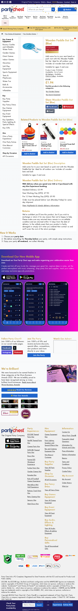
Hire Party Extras (9, 142)
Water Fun (7, 81)
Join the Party (39, 355)
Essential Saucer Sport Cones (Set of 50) (29, 145)
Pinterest (68, 106)
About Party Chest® (69, 436)
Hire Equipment (13, 17)
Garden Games (9, 53)
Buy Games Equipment (7, 109)
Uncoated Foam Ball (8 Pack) (67, 145)
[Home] (2, 34)
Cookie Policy (67, 471)
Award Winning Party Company (12, 29)
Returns (64, 458)
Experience (57, 605)
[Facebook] (2, 2)
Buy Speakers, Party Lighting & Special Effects (9, 122)
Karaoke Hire (31, 475)
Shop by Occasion (65, 17)
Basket (70, 9)
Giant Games (8, 56)
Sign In (73, 2)
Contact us (25, 609)
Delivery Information (69, 455)
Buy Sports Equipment (53, 95)
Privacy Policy (67, 468)
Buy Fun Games (35, 17)
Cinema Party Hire (33, 447)
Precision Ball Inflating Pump (46, 145)
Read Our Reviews (19, 390)
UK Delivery (50, 74)
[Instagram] (7, 2)
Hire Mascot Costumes (8, 146)
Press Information (68, 451)
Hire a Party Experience (5, 17)
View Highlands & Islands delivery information (40, 205)
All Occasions (8, 156)
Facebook (52, 106)
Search (39, 605)
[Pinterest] (10, 2)
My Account (66, 479)
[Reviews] (57, 2)
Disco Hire (30, 456)
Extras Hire (67, 605)
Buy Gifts (58, 17)
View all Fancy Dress (52, 490)
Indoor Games (8, 59)
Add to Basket (29, 154)
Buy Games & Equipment (13, 34)
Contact (67, 2)
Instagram (7, 352)
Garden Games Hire (34, 472)
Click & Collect (51, 76)
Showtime (6, 63)
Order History (67, 483)
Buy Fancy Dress (28, 17)
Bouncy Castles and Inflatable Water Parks (9, 46)
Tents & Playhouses (7, 76)
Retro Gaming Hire (33, 497)
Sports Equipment (10, 72)
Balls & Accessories (7, 86)
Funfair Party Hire (33, 468)
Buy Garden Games (29, 34)
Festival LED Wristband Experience (31, 462)
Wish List (65, 486)
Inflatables (7, 90)
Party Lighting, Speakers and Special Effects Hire (51, 443)
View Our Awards (19, 395)
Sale (5, 23)
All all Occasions (51, 480)
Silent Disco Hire (33, 504)
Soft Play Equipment (7, 67)
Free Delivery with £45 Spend (39, 28)
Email (50, 111)
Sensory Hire (31, 500)
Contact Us (66, 432)
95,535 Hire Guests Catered (66, 28)
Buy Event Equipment (43, 17)
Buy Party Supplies (20, 17)
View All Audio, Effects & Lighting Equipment (51, 530)
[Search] (53, 9)
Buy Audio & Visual (50, 17)
